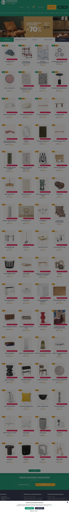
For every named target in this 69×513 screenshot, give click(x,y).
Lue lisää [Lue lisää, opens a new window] (51, 505)
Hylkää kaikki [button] (40, 508)
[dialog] (34, 256)
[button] (34, 511)
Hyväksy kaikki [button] (29, 508)
